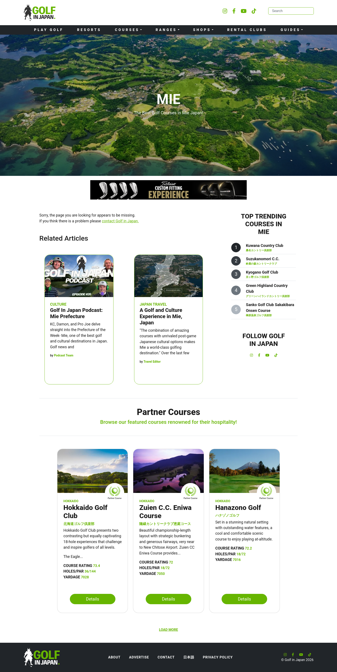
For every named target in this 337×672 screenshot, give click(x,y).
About (114, 657)
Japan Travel (153, 304)
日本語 (188, 657)
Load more (168, 630)
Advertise (139, 657)
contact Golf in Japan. (120, 221)
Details (92, 599)
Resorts (89, 30)
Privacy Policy (218, 657)
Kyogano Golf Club (262, 272)
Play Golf (48, 30)
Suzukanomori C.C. (262, 259)
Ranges (166, 30)
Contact (166, 657)
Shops (202, 30)
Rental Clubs (247, 30)
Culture (58, 304)
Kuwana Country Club (264, 245)
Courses (127, 30)
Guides (290, 30)
